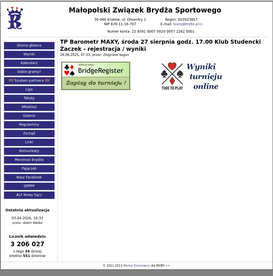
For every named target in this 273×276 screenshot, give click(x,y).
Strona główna (29, 45)
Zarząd (29, 133)
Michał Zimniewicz (136, 265)
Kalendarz (29, 63)
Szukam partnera (29, 81)
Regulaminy (29, 125)
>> (167, 265)
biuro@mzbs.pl (186, 24)
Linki (29, 142)
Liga (29, 89)
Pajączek (29, 168)
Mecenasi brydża (29, 160)
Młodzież (29, 107)
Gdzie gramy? (29, 72)
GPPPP (29, 186)
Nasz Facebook (29, 177)
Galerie (29, 116)
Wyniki (29, 54)
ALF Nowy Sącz (29, 195)
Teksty (29, 98)
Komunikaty (29, 151)
